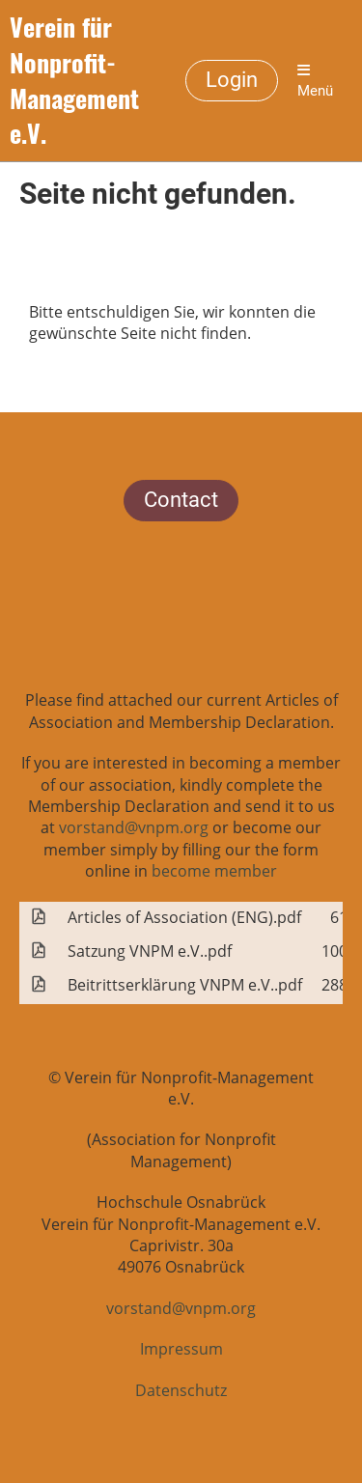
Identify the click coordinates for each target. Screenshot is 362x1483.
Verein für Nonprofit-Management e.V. (74, 81)
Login (232, 80)
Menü (315, 81)
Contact (181, 500)
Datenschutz (181, 1390)
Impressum (181, 1348)
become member (214, 870)
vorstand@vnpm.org (134, 827)
